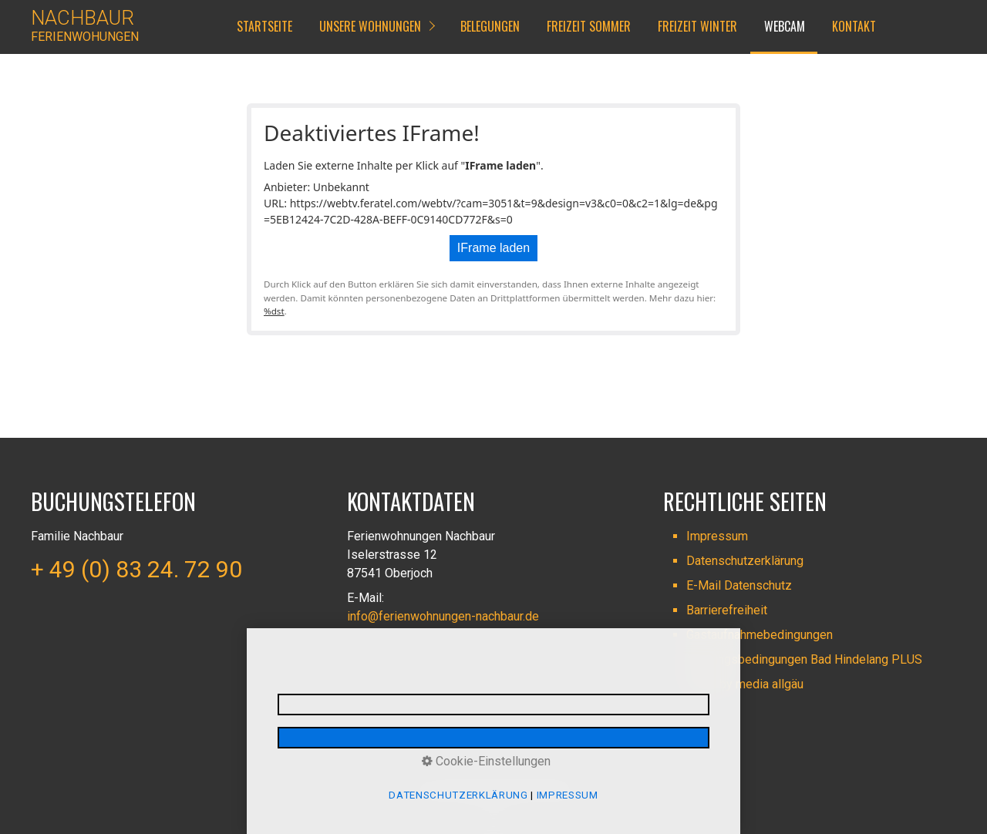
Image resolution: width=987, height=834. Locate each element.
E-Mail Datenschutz (739, 585)
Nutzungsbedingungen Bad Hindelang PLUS (804, 659)
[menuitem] (264, 27)
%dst (274, 311)
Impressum (717, 536)
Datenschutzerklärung (744, 560)
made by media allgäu (744, 684)
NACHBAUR (82, 17)
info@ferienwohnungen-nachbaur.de (443, 616)
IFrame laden (493, 247)
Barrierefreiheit (726, 610)
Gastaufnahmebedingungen (759, 634)
